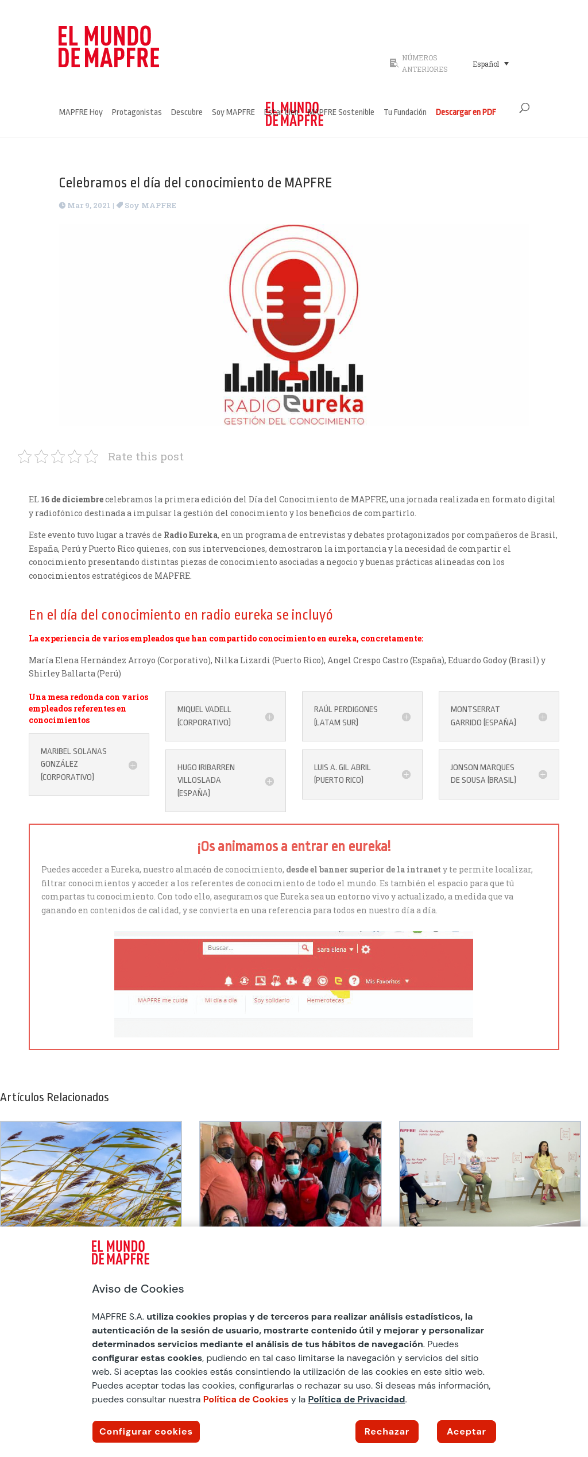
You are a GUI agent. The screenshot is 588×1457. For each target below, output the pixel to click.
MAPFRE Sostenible (341, 113)
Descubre (187, 113)
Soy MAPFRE (233, 113)
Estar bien (281, 113)
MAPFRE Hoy (81, 113)
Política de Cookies (246, 1399)
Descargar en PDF (466, 113)
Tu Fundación (405, 113)
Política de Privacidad (356, 1399)
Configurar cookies (146, 1431)
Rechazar (387, 1431)
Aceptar (466, 1431)
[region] (294, 1342)
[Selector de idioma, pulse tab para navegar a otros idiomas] (490, 63)
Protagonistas (137, 113)
